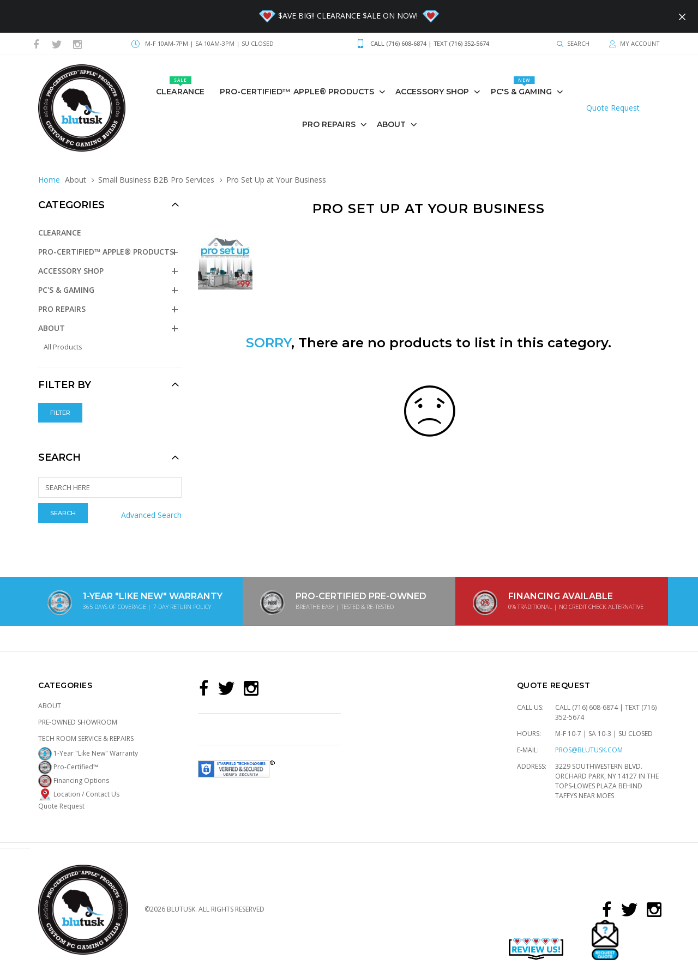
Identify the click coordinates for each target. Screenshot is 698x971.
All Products (63, 347)
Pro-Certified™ (68, 766)
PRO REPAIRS (329, 124)
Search (59, 457)
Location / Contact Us (78, 794)
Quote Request (613, 107)
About (391, 124)
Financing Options (73, 780)
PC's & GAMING (521, 86)
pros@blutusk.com (589, 750)
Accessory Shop (432, 92)
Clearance (180, 86)
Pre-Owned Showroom (77, 722)
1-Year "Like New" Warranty (88, 753)
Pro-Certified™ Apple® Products (297, 92)
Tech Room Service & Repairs (86, 738)
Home (49, 179)
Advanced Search (151, 515)
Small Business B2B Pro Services (156, 179)
